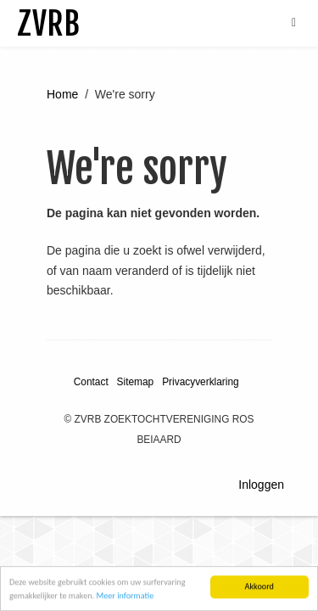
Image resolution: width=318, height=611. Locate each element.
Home (62, 94)
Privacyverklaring (200, 382)
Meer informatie (124, 597)
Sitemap (135, 382)
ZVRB (48, 23)
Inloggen (261, 484)
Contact (91, 382)
